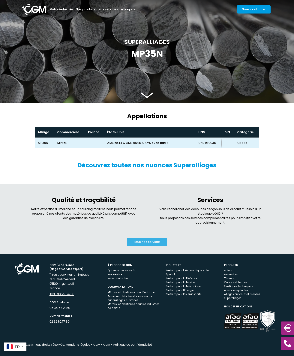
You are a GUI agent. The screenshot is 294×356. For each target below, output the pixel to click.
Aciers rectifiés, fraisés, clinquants (130, 296)
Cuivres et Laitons (235, 282)
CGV (96, 344)
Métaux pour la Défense (181, 278)
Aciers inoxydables (236, 290)
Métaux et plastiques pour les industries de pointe (133, 306)
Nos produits (85, 9)
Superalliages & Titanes (123, 300)
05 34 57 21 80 (60, 308)
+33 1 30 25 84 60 (62, 294)
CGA (106, 344)
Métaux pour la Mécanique (183, 286)
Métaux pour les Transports (184, 294)
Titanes (229, 278)
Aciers (228, 270)
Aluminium (231, 274)
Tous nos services (146, 245)
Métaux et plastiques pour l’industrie (131, 292)
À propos (128, 9)
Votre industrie (61, 9)
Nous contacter (118, 278)
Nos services (108, 9)
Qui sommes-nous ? (121, 270)
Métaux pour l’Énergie (180, 290)
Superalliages (232, 298)
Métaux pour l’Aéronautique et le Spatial (187, 272)
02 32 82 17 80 (60, 321)
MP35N (43, 143)
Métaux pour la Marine (180, 282)
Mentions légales (77, 344)
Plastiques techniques (238, 286)
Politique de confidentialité (132, 344)
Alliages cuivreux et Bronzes (242, 294)
